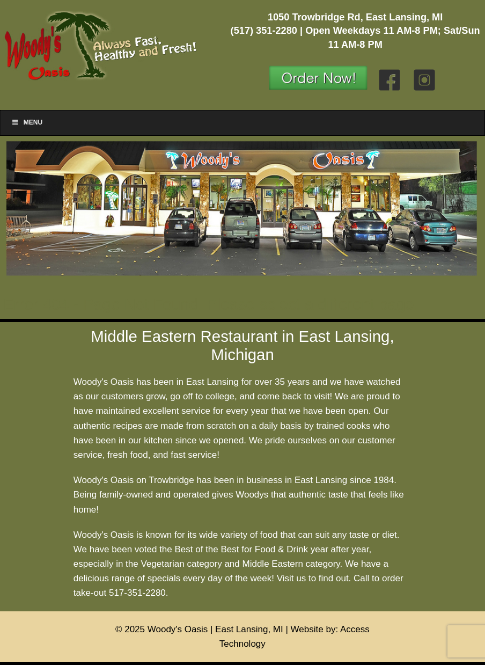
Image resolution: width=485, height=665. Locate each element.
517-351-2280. (138, 593)
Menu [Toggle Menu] (26, 122)
